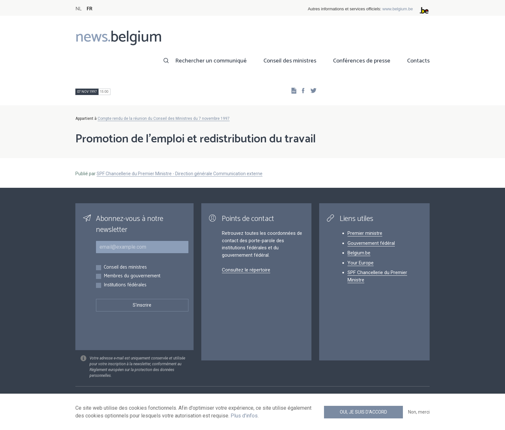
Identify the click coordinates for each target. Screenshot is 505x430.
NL (78, 9)
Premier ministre (365, 233)
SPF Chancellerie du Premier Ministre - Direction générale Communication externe (179, 173)
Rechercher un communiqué (211, 61)
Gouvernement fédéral (371, 243)
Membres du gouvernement (132, 276)
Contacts (418, 61)
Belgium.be (359, 253)
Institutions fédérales (125, 285)
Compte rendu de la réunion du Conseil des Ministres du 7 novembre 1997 (164, 118)
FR (89, 9)
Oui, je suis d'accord (363, 412)
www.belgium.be (397, 8)
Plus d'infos (244, 416)
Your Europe (361, 263)
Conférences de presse (361, 61)
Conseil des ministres (289, 61)
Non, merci (419, 412)
